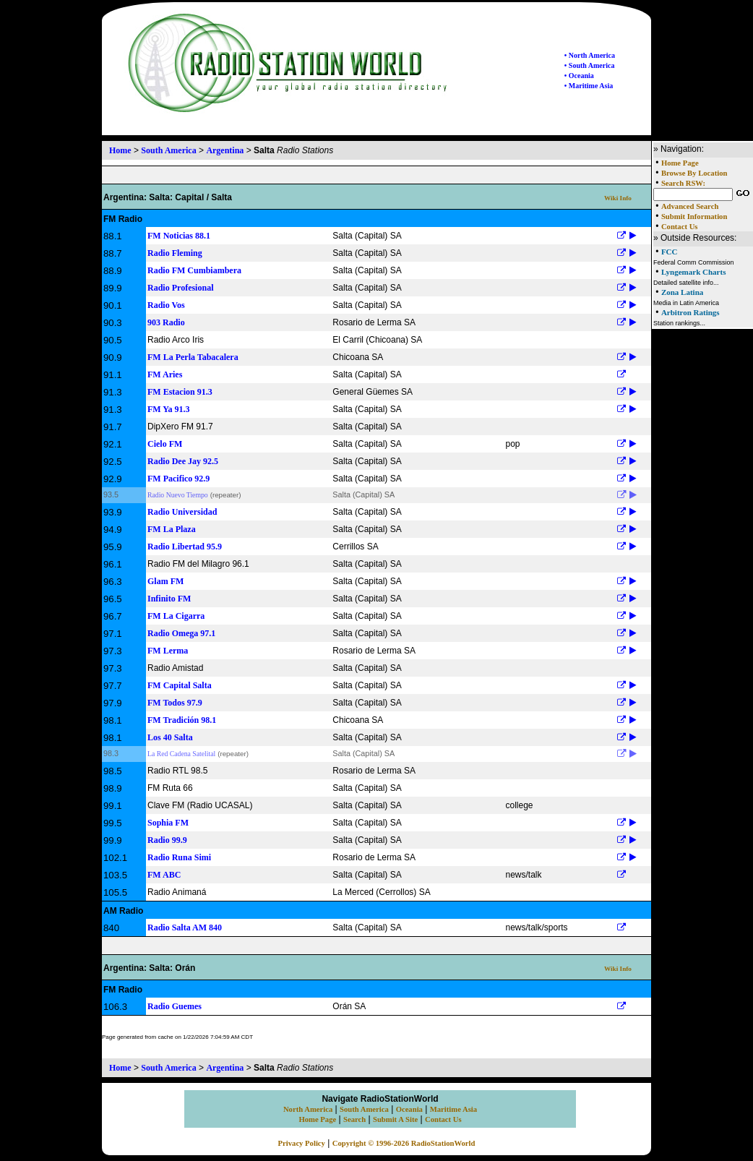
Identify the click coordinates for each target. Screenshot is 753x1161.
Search (354, 1119)
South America (168, 150)
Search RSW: (683, 183)
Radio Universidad (182, 512)
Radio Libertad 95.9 (184, 546)
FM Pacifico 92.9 (178, 479)
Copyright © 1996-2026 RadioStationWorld (404, 1143)
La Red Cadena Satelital (181, 754)
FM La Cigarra (176, 616)
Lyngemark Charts (693, 271)
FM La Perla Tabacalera (192, 357)
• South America (589, 65)
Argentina (225, 150)
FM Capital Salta (179, 685)
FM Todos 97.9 (174, 703)
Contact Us (679, 227)
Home (120, 150)
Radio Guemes (174, 1006)
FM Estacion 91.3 (179, 392)
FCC (669, 251)
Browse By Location (694, 173)
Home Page (680, 163)
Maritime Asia (453, 1109)
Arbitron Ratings (690, 312)
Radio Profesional (180, 288)
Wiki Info (618, 198)
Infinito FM (169, 599)
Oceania (409, 1109)
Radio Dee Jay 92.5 (182, 461)
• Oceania (579, 76)
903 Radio (166, 322)
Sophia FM (168, 823)
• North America (589, 55)
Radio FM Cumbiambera (194, 270)
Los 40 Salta (170, 737)
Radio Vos (166, 305)
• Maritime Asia (588, 86)
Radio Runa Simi (179, 857)
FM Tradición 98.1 (181, 720)
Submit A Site (395, 1119)
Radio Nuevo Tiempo (177, 495)
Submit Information (694, 216)
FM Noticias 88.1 (178, 236)
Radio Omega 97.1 (181, 633)
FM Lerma (167, 651)
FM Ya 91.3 (168, 409)
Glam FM (165, 581)
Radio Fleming (174, 253)
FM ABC (164, 875)
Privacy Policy (301, 1143)
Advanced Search (689, 206)
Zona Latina (682, 292)
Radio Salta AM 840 (184, 927)
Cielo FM (164, 444)
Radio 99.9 (167, 840)
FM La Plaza (171, 529)
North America (307, 1109)
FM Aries (164, 374)
